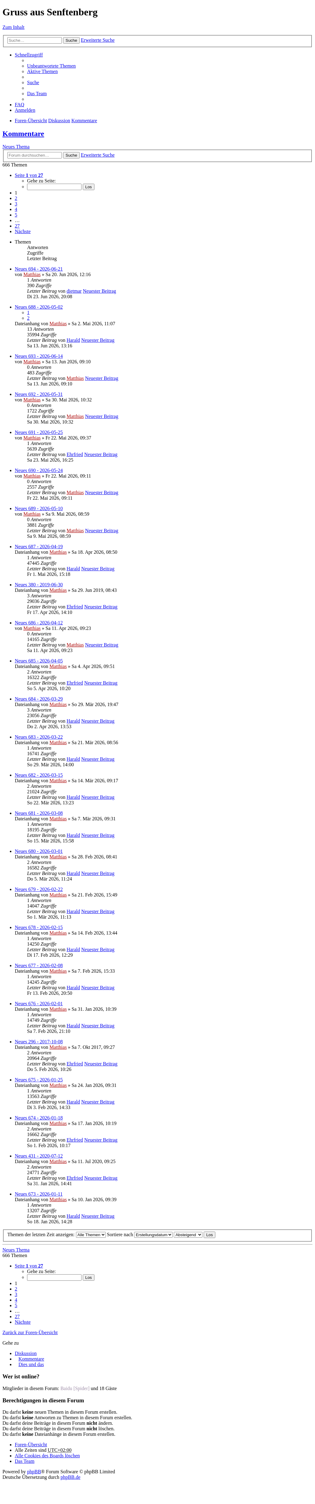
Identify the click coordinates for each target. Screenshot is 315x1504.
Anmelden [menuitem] (25, 110)
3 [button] (16, 203)
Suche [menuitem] (33, 82)
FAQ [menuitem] (19, 104)
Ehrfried (74, 454)
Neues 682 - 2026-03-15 (39, 775)
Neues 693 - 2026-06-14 (39, 356)
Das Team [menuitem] (37, 93)
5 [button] (16, 214)
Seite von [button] (29, 175)
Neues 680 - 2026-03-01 (39, 851)
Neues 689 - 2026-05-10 (39, 508)
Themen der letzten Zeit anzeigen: (56, 1234)
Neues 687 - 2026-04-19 (39, 546)
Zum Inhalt (13, 27)
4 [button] (16, 209)
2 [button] (16, 198)
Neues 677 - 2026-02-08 (39, 965)
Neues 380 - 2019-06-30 (39, 584)
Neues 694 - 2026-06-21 (39, 269)
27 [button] (17, 226)
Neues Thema (16, 146)
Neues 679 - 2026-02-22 (39, 889)
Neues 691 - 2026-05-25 (39, 432)
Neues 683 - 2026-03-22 (39, 737)
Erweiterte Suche (98, 40)
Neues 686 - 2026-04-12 (39, 622)
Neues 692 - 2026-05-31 (39, 394)
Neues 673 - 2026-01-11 (38, 1194)
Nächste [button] (23, 231)
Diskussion (59, 120)
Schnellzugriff (29, 54)
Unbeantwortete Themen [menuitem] (51, 65)
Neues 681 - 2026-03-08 (39, 813)
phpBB (34, 1471)
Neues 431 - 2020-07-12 (39, 1155)
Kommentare (84, 120)
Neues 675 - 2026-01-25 (39, 1079)
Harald (73, 340)
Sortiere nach (140, 1234)
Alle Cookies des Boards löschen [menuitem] (47, 1455)
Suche (71, 40)
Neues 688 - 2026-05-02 (39, 307)
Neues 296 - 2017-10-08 (39, 1041)
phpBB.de (70, 1477)
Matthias (32, 274)
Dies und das (31, 1364)
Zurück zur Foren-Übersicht (30, 1332)
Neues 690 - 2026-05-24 (39, 470)
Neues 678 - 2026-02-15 (39, 927)
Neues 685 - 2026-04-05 (39, 660)
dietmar (74, 291)
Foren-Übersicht (31, 120)
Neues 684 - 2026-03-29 (39, 698)
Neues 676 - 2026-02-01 (39, 1003)
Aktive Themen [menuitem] (42, 71)
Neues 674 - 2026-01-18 (39, 1117)
